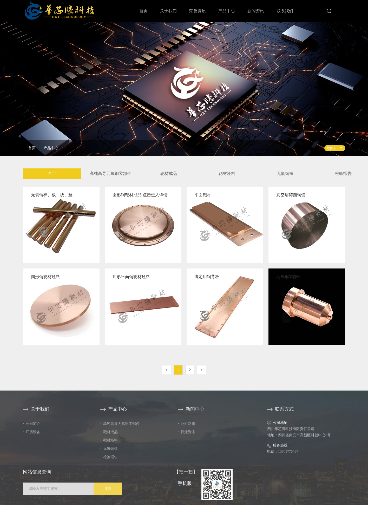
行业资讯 (186, 435)
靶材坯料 (226, 173)
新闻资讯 (255, 11)
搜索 (107, 492)
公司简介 (31, 427)
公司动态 (186, 427)
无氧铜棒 (284, 173)
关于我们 (168, 11)
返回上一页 (335, 148)
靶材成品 (168, 173)
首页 (143, 11)
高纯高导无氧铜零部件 (110, 173)
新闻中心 (191, 412)
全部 (52, 173)
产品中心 (226, 11)
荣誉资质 (197, 11)
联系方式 (280, 412)
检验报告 (342, 173)
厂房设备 (31, 435)
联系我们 (285, 11)
